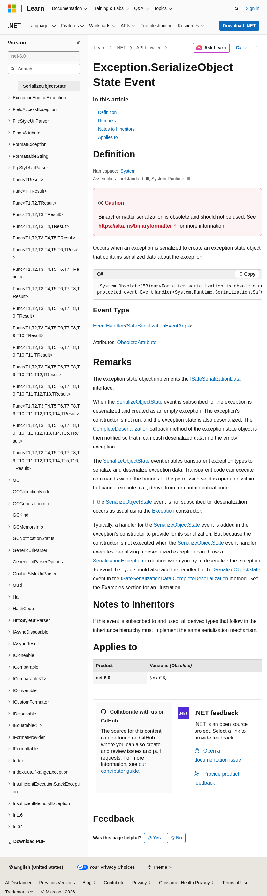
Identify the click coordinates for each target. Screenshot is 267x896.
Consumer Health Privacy (184, 882)
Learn (100, 47)
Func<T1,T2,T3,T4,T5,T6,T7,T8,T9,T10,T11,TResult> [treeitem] (46, 351)
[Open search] (236, 8)
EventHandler (108, 325)
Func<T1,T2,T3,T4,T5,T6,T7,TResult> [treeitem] (46, 273)
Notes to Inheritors (116, 129)
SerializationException (118, 560)
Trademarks (17, 891)
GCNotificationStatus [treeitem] (33, 538)
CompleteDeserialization (120, 429)
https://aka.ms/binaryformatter (135, 226)
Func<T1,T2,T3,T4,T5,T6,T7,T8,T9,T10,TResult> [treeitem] (46, 331)
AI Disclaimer (18, 882)
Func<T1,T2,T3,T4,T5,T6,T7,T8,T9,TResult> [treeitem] (46, 312)
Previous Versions (57, 882)
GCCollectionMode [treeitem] (31, 491)
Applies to (108, 137)
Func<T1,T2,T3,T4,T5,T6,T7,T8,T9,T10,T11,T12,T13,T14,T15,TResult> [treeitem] (46, 433)
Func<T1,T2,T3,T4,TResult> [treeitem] (41, 226)
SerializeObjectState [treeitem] (44, 86)
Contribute (114, 882)
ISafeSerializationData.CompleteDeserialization (174, 578)
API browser (148, 47)
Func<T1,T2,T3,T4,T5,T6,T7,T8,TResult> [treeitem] (46, 292)
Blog (87, 882)
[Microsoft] (12, 8)
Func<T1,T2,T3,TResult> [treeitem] (38, 214)
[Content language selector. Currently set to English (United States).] (36, 867)
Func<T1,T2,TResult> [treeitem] (34, 203)
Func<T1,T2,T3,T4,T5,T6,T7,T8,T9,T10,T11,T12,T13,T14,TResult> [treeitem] (46, 409)
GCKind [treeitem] (20, 515)
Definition (107, 112)
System (128, 171)
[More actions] (256, 48)
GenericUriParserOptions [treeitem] (38, 561)
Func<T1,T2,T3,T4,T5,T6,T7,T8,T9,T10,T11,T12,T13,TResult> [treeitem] (46, 390)
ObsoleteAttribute (137, 342)
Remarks (107, 120)
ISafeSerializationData (215, 379)
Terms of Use (235, 882)
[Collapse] (78, 43)
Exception (163, 510)
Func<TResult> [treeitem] (28, 179)
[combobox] (44, 56)
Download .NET (239, 25)
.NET (121, 47)
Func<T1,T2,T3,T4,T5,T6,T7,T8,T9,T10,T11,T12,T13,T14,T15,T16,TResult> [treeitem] (46, 460)
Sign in (252, 8)
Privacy (139, 882)
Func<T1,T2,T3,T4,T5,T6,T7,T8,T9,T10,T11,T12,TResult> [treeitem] (46, 370)
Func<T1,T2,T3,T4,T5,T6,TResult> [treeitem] (46, 253)
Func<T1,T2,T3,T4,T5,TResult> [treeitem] (44, 237)
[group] (177, 289)
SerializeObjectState (139, 402)
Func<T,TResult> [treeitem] (30, 191)
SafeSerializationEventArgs (158, 325)
